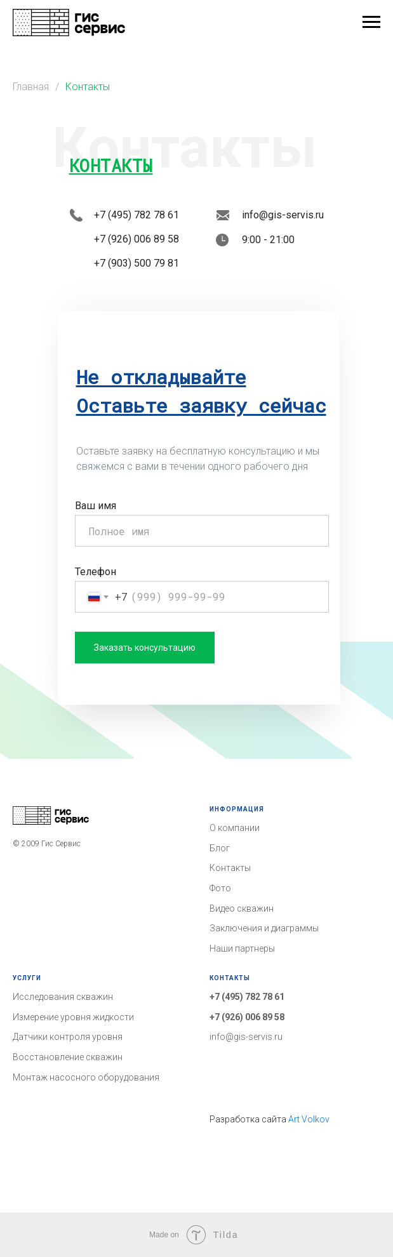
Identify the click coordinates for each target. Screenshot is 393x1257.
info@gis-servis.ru (246, 1037)
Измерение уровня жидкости (73, 1017)
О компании (235, 828)
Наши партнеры (242, 948)
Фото (220, 888)
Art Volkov (309, 1119)
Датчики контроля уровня (68, 1037)
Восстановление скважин (68, 1057)
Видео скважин (242, 908)
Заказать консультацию (145, 647)
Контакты (87, 87)
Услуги (27, 977)
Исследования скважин (63, 997)
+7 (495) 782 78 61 (247, 997)
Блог (220, 848)
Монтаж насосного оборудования (86, 1077)
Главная (31, 87)
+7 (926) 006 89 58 (247, 1017)
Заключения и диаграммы (264, 928)
